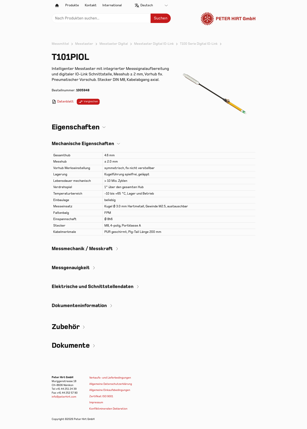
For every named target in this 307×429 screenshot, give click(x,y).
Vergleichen (88, 101)
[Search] (111, 18)
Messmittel (60, 44)
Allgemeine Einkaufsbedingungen (109, 390)
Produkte (72, 5)
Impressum (96, 402)
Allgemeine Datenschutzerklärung (110, 384)
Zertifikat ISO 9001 (101, 396)
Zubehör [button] (65, 326)
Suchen (160, 18)
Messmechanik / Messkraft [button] (82, 249)
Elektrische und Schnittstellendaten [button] (93, 286)
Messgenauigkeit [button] (71, 268)
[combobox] (154, 5)
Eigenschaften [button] (76, 127)
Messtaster (84, 44)
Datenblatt (63, 101)
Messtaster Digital (113, 44)
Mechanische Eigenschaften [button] (83, 143)
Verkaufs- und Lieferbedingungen (110, 377)
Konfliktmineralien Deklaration (108, 408)
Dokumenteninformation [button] (79, 305)
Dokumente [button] (71, 345)
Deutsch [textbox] (146, 5)
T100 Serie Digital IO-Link (199, 44)
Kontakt (91, 5)
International (112, 5)
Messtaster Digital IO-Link (154, 44)
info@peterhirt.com (64, 396)
